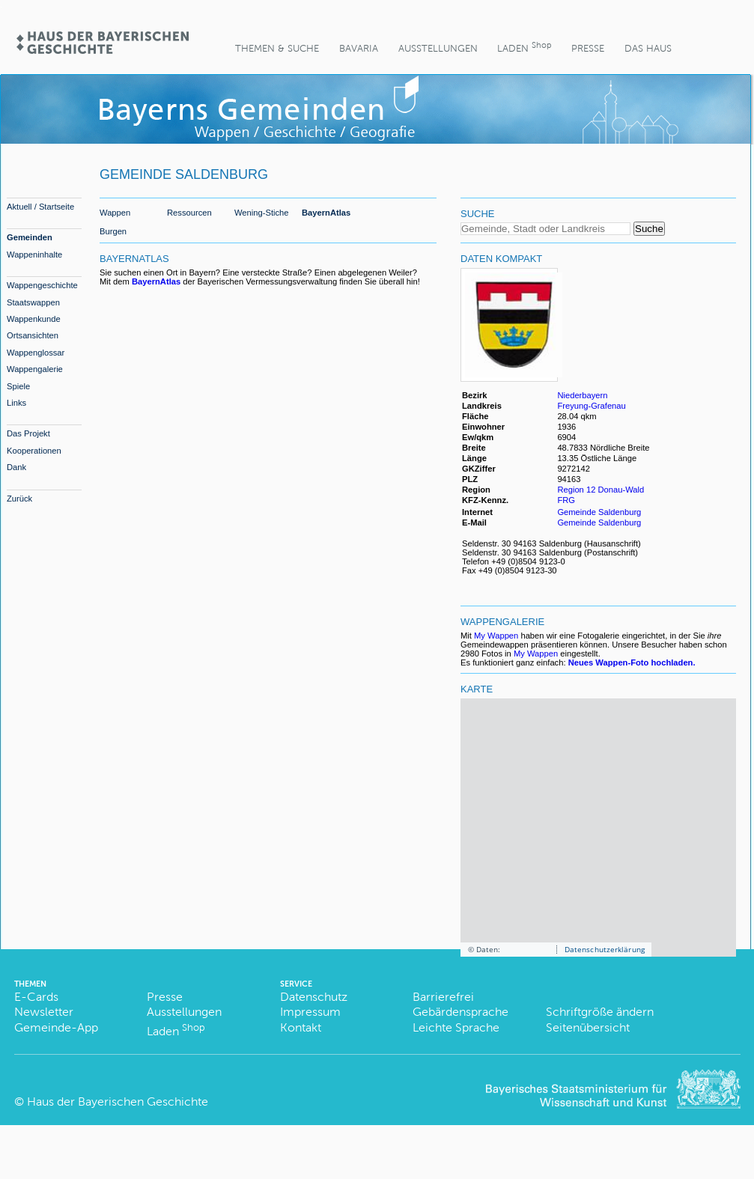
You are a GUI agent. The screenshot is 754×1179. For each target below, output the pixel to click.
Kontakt (300, 1027)
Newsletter (43, 1011)
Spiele (18, 386)
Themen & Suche (277, 48)
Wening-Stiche (261, 212)
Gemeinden (29, 237)
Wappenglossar (35, 352)
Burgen (113, 231)
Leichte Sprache (456, 1027)
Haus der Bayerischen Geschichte (117, 1101)
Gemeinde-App (56, 1027)
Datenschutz (313, 996)
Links (16, 402)
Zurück (19, 498)
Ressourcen (189, 212)
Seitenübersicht (588, 1027)
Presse (587, 48)
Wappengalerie (35, 369)
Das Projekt (28, 433)
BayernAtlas (326, 212)
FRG (567, 500)
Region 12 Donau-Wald (600, 489)
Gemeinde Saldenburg (599, 512)
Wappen (115, 212)
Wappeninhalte (34, 254)
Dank (16, 467)
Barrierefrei (443, 996)
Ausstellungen (438, 48)
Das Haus (648, 48)
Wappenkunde (34, 318)
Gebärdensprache (460, 1011)
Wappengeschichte (42, 285)
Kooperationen (34, 450)
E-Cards (36, 996)
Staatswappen (33, 302)
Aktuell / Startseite (40, 206)
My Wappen (496, 635)
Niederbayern (582, 395)
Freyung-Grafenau (591, 405)
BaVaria (358, 48)
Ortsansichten (32, 335)
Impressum (310, 1011)
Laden (524, 47)
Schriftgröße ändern (600, 1011)
